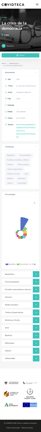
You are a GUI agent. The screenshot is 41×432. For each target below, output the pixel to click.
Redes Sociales (23, 165)
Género (9, 183)
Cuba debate (21, 111)
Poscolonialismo (25, 155)
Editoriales (21, 178)
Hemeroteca (13, 63)
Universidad (22, 183)
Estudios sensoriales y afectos (18, 160)
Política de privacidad (13, 428)
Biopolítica (11, 155)
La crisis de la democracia (25, 86)
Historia (10, 165)
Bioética (10, 178)
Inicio (4, 63)
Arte (26, 174)
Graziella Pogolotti (23, 92)
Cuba (5, 35)
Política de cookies (27, 428)
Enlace (20, 55)
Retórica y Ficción (13, 174)
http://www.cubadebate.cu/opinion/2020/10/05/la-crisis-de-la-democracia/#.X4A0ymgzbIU (26, 130)
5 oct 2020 (20, 118)
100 (17, 79)
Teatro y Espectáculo (14, 169)
